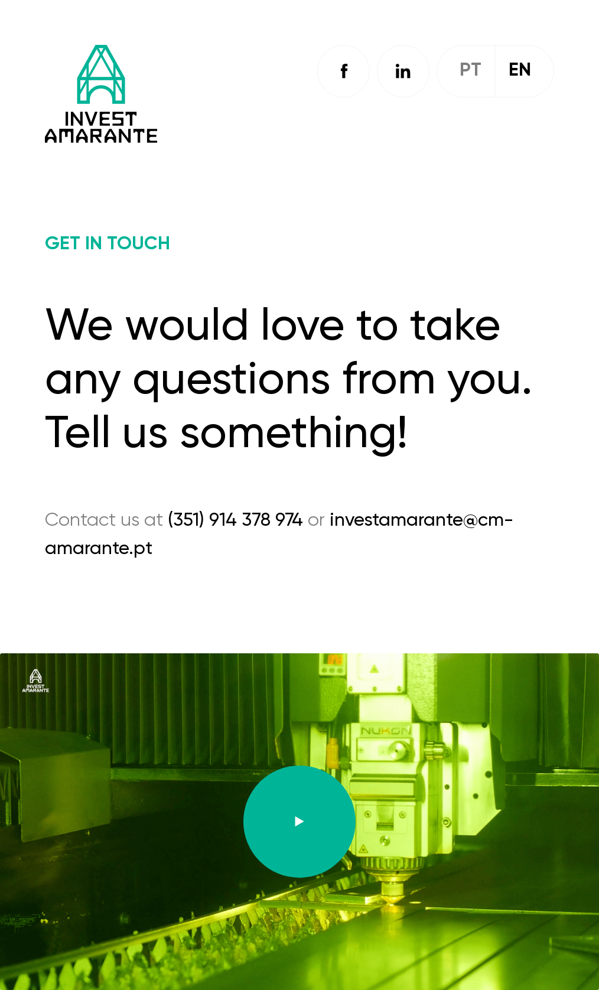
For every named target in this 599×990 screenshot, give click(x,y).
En (520, 70)
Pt (470, 70)
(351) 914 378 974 (235, 520)
